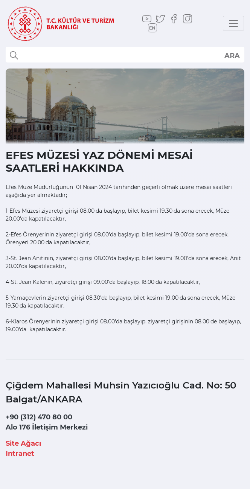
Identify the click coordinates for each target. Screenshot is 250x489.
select (231, 55)
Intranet (20, 453)
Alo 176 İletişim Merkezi (47, 427)
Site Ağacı (23, 443)
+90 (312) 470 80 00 (39, 417)
